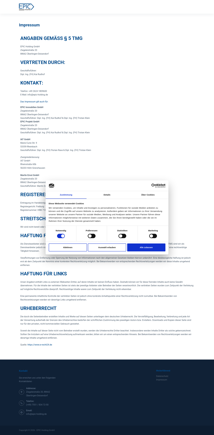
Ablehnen (67, 247)
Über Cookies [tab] (148, 194)
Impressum (161, 379)
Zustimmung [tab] (66, 194)
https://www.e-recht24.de (39, 344)
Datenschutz (162, 376)
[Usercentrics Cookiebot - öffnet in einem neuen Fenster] (153, 186)
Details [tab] (107, 194)
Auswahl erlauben (107, 247)
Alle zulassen (146, 247)
